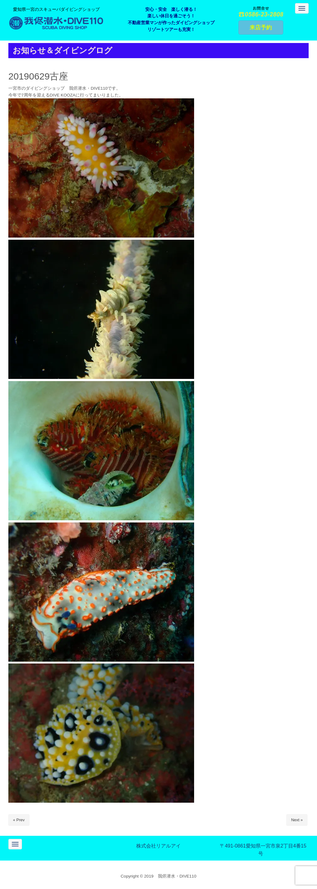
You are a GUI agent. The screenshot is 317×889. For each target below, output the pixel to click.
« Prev (19, 820)
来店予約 (261, 27)
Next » (297, 820)
